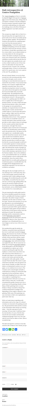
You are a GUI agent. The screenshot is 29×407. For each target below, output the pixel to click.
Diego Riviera (20, 239)
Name (4, 366)
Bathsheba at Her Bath (13, 216)
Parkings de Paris (7, 45)
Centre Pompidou (9, 16)
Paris (24, 334)
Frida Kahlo (8, 241)
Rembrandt (5, 217)
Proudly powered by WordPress (9, 405)
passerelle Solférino (19, 244)
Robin (15, 334)
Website (4, 377)
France (19, 334)
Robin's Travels (8, 3)
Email (4, 372)
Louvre (6, 178)
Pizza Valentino (19, 185)
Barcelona (5, 115)
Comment (5, 347)
